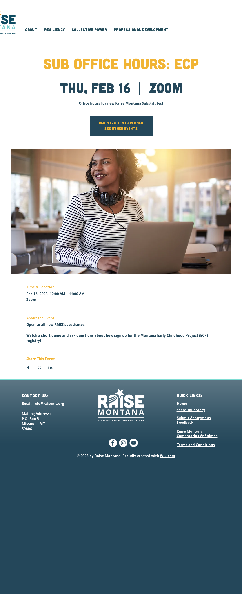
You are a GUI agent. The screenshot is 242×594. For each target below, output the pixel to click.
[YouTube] (133, 443)
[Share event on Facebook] (28, 367)
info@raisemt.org (48, 404)
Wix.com (167, 456)
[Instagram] (123, 443)
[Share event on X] (39, 367)
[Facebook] (113, 443)
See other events (121, 128)
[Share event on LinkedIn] (50, 367)
